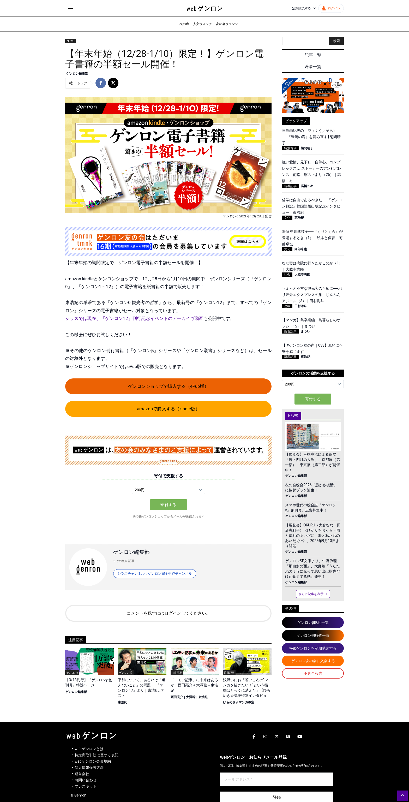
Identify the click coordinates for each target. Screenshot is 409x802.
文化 (287, 217)
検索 (336, 41)
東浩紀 (122, 702)
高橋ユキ (307, 186)
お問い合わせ (86, 780)
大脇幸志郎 (302, 274)
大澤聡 (190, 697)
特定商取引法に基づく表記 (96, 755)
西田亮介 (177, 697)
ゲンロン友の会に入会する (313, 661)
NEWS (70, 41)
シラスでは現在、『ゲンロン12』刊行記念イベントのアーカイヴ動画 (134, 318)
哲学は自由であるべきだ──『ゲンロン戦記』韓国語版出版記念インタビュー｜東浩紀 (312, 206)
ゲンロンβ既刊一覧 (313, 622)
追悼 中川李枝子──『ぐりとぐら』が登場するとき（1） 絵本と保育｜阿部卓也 (312, 237)
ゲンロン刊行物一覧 (313, 635)
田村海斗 (300, 306)
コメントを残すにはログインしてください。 (168, 613)
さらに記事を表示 (313, 594)
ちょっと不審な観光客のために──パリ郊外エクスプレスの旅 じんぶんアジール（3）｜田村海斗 (312, 294)
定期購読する (304, 8)
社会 (287, 274)
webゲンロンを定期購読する (312, 648)
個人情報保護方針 (89, 767)
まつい (305, 331)
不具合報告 (313, 673)
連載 (287, 306)
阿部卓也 (300, 249)
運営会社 (82, 774)
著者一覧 (313, 66)
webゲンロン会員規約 (93, 761)
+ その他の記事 (124, 561)
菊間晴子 (307, 148)
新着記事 (290, 186)
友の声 (184, 24)
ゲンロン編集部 (77, 73)
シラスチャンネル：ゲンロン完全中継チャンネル (154, 573)
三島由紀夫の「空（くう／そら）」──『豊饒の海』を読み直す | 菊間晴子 (311, 136)
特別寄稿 (290, 148)
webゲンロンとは (89, 749)
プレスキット (86, 786)
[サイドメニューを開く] (70, 8)
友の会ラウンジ (227, 24)
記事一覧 (313, 55)
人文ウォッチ (202, 24)
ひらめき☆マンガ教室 (238, 702)
